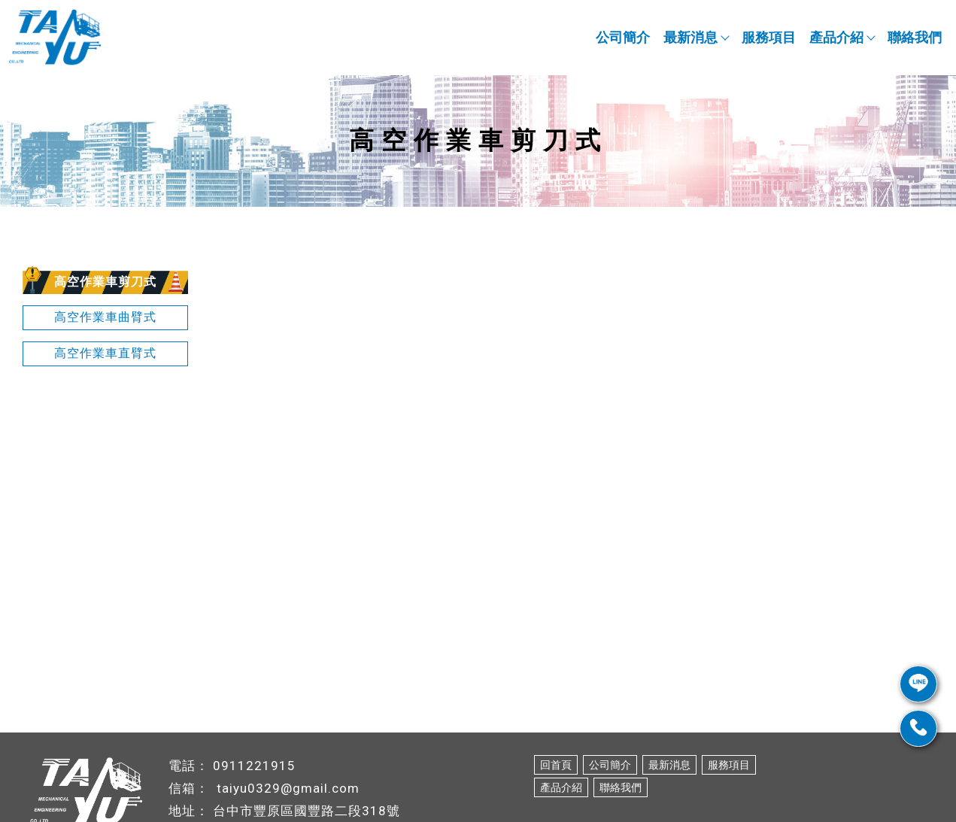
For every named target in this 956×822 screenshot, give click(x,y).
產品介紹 (841, 37)
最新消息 (695, 37)
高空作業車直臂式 (105, 353)
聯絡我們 (915, 37)
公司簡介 (623, 37)
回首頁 (556, 765)
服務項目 (769, 37)
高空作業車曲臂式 (105, 317)
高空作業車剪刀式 (105, 282)
